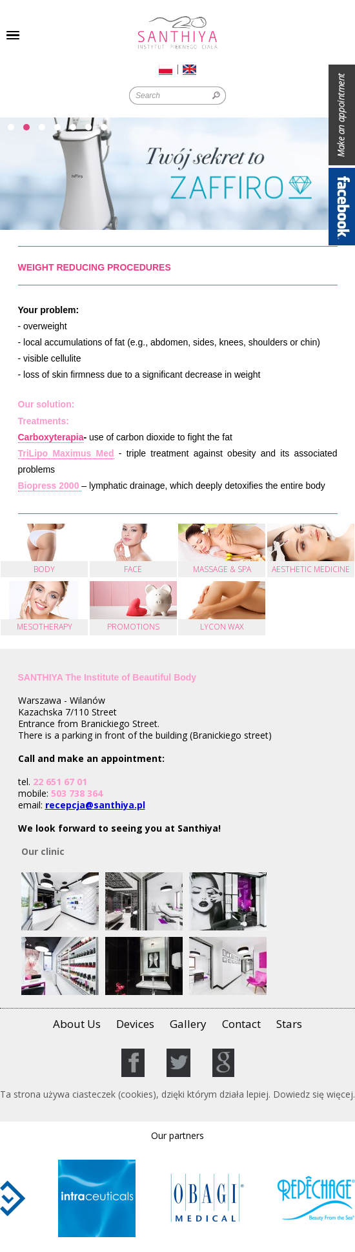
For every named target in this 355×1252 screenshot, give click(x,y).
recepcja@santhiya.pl (95, 805)
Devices (135, 1023)
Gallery (188, 1023)
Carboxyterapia (51, 437)
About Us (77, 1023)
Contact (241, 1023)
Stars (289, 1023)
